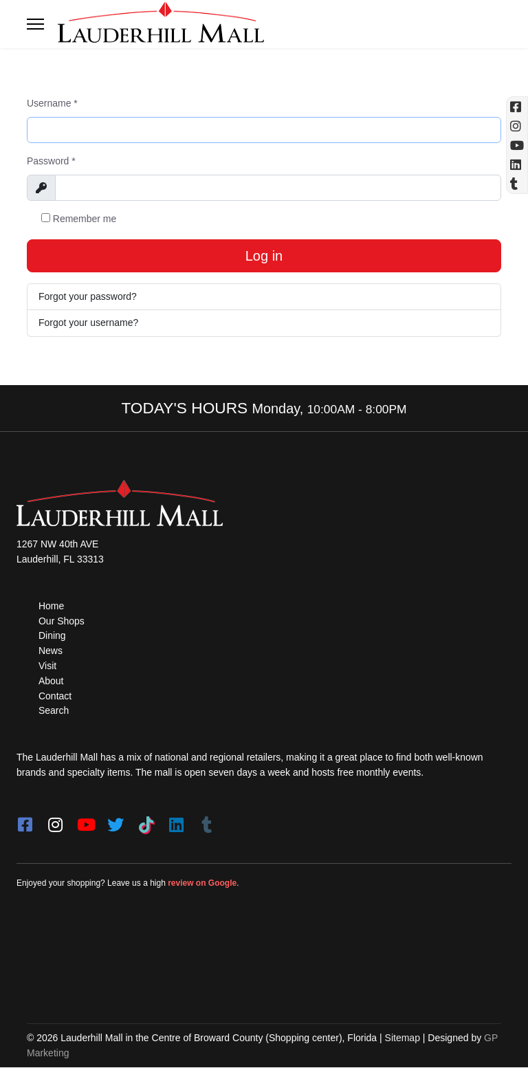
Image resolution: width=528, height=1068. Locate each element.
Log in (264, 255)
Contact (55, 695)
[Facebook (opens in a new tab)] (517, 106)
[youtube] (85, 820)
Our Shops (61, 620)
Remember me (78, 218)
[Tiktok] (146, 820)
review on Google (202, 883)
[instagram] (55, 820)
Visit (47, 666)
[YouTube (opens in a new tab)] (517, 145)
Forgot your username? (88, 322)
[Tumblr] (206, 820)
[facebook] (24, 820)
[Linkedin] (517, 164)
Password (51, 160)
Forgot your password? (87, 296)
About (51, 680)
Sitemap (402, 1037)
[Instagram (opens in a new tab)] (517, 125)
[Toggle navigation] (35, 24)
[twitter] (115, 820)
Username (52, 103)
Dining (52, 636)
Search (53, 711)
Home (51, 605)
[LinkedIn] (176, 820)
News (50, 651)
